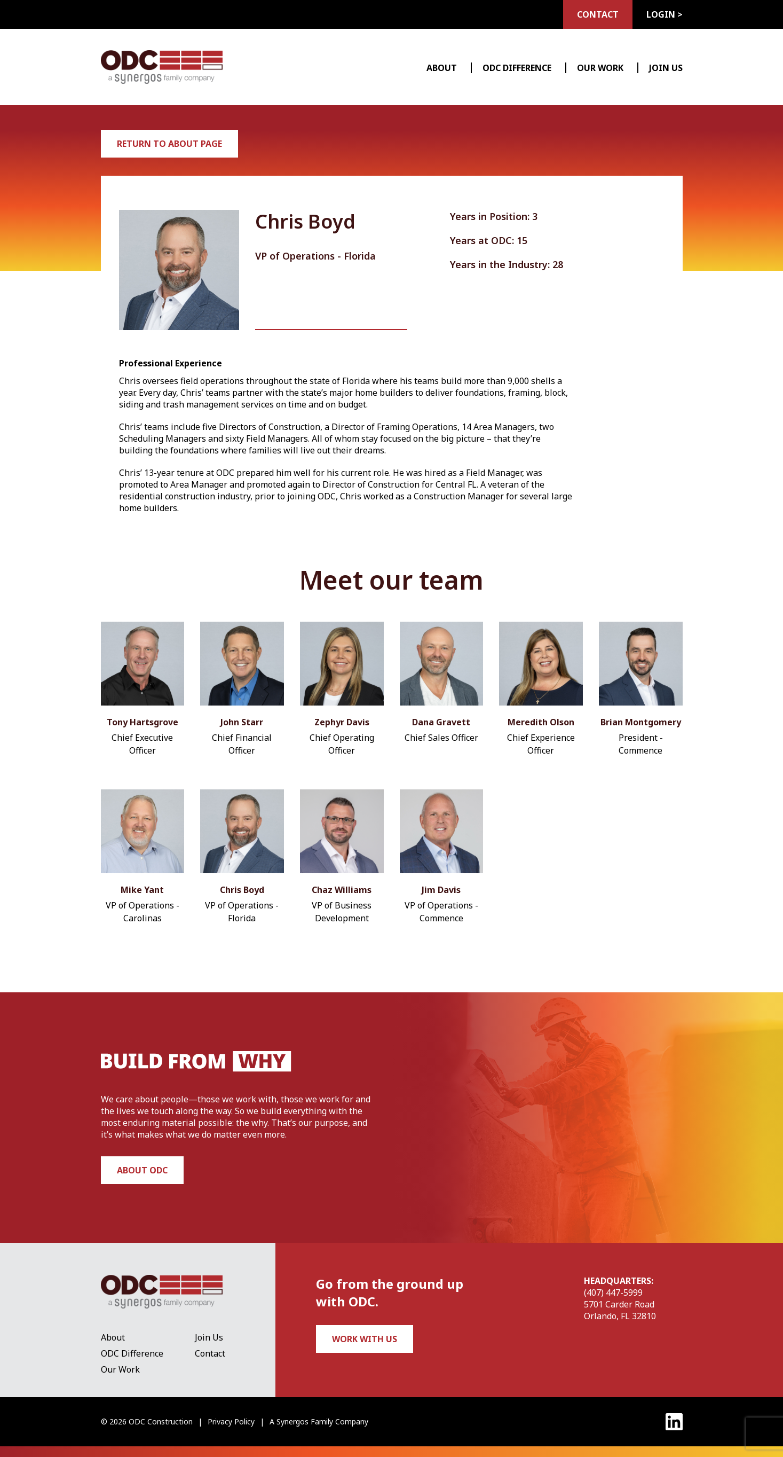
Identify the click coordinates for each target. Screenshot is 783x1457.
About (441, 68)
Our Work (600, 68)
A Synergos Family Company (319, 1421)
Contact (598, 14)
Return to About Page (169, 144)
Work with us (364, 1339)
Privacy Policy (231, 1421)
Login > (664, 14)
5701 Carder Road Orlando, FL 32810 (620, 1310)
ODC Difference (517, 68)
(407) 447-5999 (613, 1292)
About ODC (142, 1170)
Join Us (666, 68)
